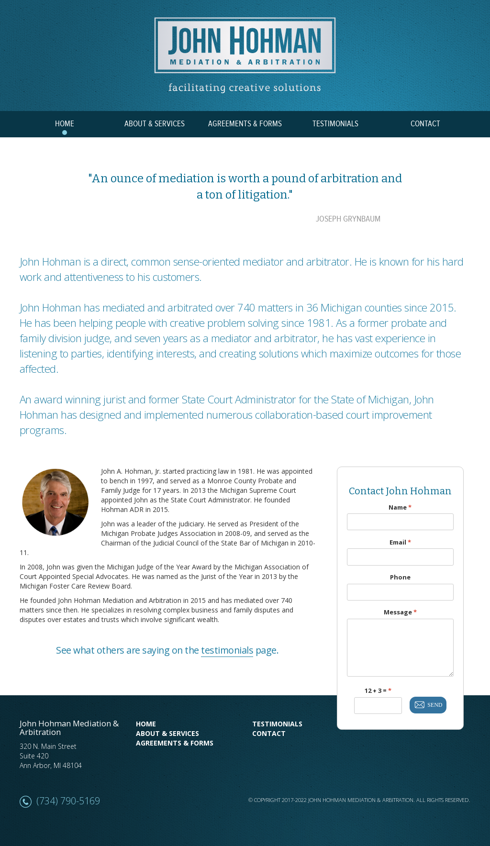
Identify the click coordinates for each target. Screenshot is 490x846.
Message (400, 612)
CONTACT (425, 124)
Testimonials (277, 723)
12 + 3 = (378, 691)
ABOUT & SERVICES (154, 124)
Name (400, 507)
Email (400, 542)
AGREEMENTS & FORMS (245, 124)
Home (146, 723)
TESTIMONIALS (335, 124)
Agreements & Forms (174, 742)
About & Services (167, 733)
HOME (64, 124)
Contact (269, 733)
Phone (400, 577)
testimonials (227, 650)
